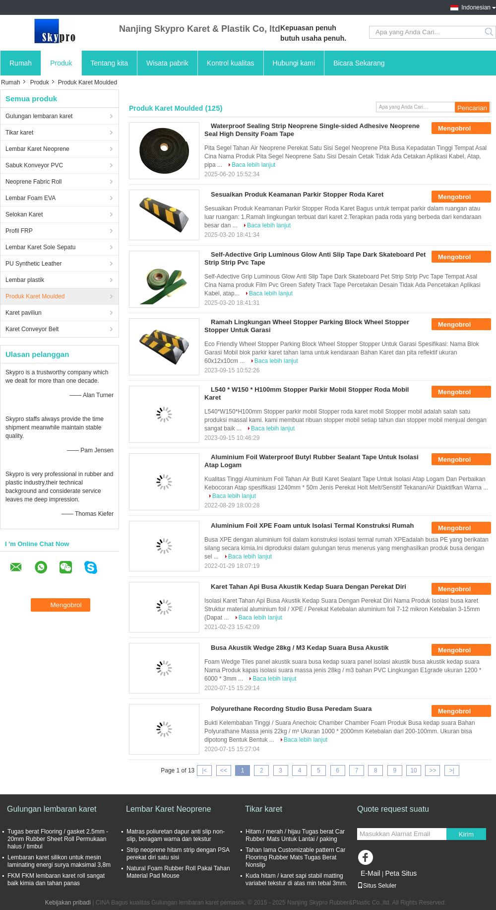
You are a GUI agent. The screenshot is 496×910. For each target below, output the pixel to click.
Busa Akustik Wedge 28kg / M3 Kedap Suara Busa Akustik (300, 647)
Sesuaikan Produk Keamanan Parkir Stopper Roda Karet (297, 194)
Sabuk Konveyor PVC (34, 165)
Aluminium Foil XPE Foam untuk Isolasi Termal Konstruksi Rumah (312, 525)
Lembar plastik (24, 280)
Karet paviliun (23, 312)
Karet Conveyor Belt (32, 329)
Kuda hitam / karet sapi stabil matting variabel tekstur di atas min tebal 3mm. (296, 879)
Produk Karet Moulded (34, 296)
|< (204, 770)
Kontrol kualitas (230, 63)
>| (451, 770)
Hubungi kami (294, 63)
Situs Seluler (376, 885)
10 (413, 770)
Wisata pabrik (167, 63)
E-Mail (370, 873)
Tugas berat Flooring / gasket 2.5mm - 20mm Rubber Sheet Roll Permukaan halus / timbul (57, 839)
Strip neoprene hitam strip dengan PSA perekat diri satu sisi (177, 853)
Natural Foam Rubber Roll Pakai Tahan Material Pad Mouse (178, 872)
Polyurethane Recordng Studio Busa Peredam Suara (291, 708)
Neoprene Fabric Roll (33, 181)
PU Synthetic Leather (33, 263)
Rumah (20, 63)
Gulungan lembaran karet (38, 116)
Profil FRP (19, 230)
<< (223, 770)
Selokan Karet (24, 214)
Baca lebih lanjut (253, 164)
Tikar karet (19, 132)
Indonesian (476, 7)
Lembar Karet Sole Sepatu (40, 247)
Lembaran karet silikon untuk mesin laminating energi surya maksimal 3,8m (59, 861)
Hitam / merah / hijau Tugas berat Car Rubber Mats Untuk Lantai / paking (295, 835)
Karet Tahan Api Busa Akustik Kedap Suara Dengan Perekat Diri (308, 586)
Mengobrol (461, 129)
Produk (61, 63)
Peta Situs (401, 873)
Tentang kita (109, 63)
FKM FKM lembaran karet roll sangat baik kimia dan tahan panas (56, 879)
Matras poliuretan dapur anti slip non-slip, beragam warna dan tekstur (175, 835)
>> (432, 770)
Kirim (466, 834)
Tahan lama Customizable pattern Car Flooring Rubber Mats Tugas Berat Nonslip (295, 857)
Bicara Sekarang (359, 63)
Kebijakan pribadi (68, 902)
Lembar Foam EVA (30, 198)
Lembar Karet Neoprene (37, 148)
